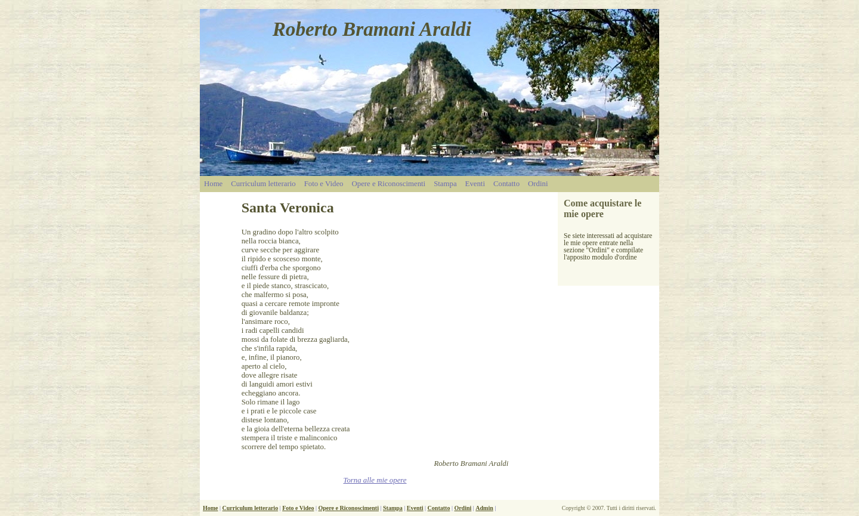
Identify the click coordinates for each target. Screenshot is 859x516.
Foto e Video (324, 184)
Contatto (506, 184)
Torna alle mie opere (374, 480)
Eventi (475, 184)
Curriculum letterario (263, 184)
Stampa (445, 184)
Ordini (538, 184)
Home (213, 184)
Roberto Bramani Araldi (372, 29)
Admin (484, 508)
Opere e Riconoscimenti (389, 184)
